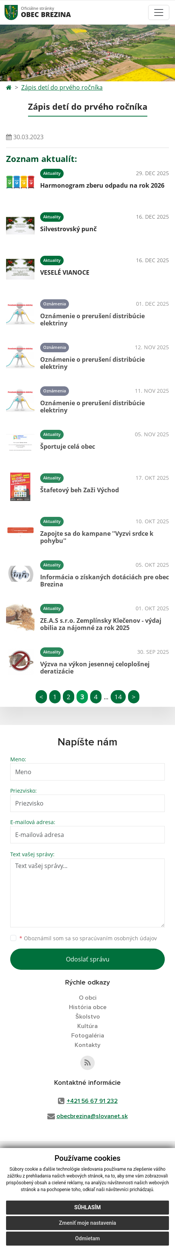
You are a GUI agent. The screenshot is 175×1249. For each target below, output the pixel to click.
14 (118, 696)
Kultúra (87, 1026)
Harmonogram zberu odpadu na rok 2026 (102, 185)
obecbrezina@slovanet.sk (92, 1116)
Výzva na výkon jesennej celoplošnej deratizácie (95, 667)
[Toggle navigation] (158, 12)
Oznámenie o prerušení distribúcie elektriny (92, 319)
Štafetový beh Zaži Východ (79, 490)
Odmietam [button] (87, 1238)
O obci (88, 998)
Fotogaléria (87, 1036)
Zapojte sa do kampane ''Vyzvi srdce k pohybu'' (96, 537)
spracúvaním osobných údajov (118, 938)
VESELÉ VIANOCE (64, 272)
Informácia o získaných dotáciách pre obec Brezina (104, 580)
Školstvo (87, 1017)
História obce (87, 1007)
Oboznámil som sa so (88, 938)
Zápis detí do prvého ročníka (62, 87)
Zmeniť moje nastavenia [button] (87, 1223)
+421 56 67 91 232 (92, 1101)
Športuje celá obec (67, 446)
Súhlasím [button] (87, 1207)
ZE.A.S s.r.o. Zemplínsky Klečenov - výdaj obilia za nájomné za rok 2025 (100, 624)
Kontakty (87, 1045)
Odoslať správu (87, 959)
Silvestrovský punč (68, 229)
